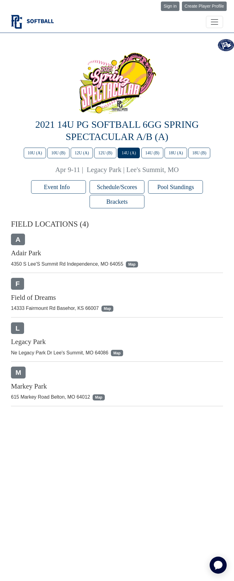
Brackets (117, 201)
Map (132, 264)
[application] (218, 565)
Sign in (170, 6)
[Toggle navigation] (214, 22)
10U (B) (58, 153)
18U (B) (199, 153)
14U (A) (129, 153)
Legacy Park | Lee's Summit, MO (133, 170)
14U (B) (152, 153)
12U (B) (105, 153)
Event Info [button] (58, 187)
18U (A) (175, 153)
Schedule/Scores (117, 187)
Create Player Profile (204, 6)
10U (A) (35, 153)
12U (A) (82, 153)
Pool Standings (175, 187)
